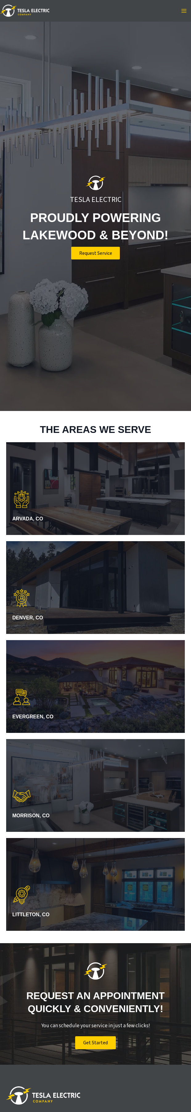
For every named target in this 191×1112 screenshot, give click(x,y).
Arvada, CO (28, 519)
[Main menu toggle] (184, 11)
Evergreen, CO (34, 717)
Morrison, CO (32, 816)
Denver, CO (28, 618)
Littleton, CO (32, 914)
